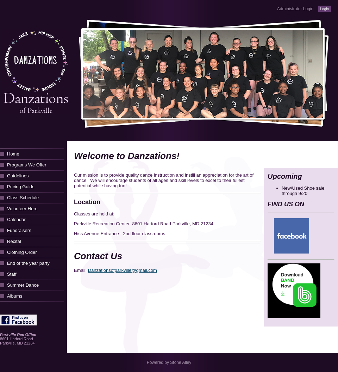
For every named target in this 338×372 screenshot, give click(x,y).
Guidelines (18, 175)
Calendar (16, 219)
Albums (14, 296)
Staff (12, 274)
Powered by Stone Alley (169, 362)
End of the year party (28, 263)
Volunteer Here (22, 208)
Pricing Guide (21, 186)
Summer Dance (23, 285)
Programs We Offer (26, 164)
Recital (14, 241)
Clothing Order (22, 252)
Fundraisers (19, 230)
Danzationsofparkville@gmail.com (122, 270)
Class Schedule (23, 197)
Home (13, 154)
